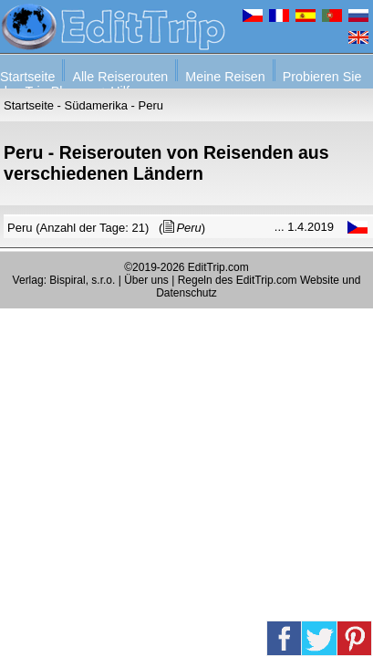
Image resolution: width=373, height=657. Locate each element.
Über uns (146, 280)
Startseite (27, 76)
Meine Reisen (224, 76)
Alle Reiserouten (120, 76)
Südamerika (96, 105)
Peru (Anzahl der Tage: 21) (78, 228)
